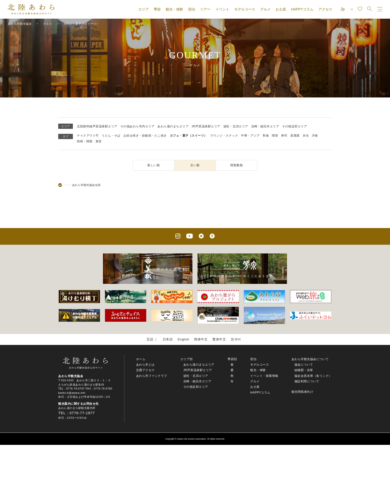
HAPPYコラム (302, 9)
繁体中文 (219, 339)
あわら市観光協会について (310, 359)
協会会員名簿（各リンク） (313, 376)
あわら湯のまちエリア (173, 126)
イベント (222, 9)
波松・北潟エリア (235, 126)
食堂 (99, 141)
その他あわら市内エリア (137, 126)
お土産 (281, 9)
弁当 (306, 135)
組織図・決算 (303, 370)
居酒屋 (295, 135)
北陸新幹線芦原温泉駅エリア (97, 126)
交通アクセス (145, 370)
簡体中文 (200, 339)
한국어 (236, 339)
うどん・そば (111, 135)
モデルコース (244, 9)
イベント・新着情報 (264, 376)
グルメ (265, 9)
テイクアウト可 (88, 135)
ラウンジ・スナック (224, 135)
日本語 (168, 339)
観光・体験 (174, 9)
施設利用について (306, 381)
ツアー (205, 9)
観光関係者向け (302, 392)
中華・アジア (250, 135)
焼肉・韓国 (85, 141)
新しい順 (153, 165)
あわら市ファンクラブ (151, 376)
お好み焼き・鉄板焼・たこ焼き (145, 135)
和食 (266, 135)
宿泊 (191, 9)
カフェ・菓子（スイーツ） (188, 135)
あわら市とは (145, 364)
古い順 (195, 165)
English (183, 339)
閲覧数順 (236, 165)
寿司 (284, 135)
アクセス (325, 9)
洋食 (315, 135)
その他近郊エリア (294, 126)
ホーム (141, 359)
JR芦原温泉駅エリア (206, 126)
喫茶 (275, 135)
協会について (303, 364)
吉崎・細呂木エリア (265, 126)
